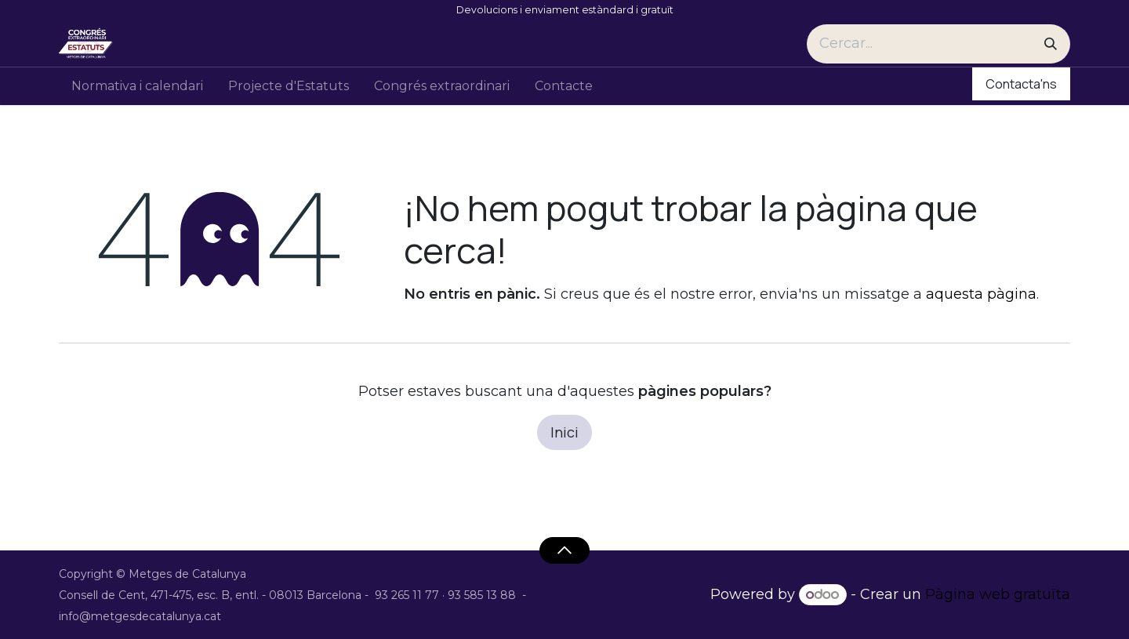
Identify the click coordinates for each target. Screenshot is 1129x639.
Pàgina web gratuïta (997, 594)
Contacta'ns (1021, 84)
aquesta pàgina (981, 294)
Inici (564, 432)
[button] (564, 550)
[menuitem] (137, 86)
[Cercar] (1050, 44)
